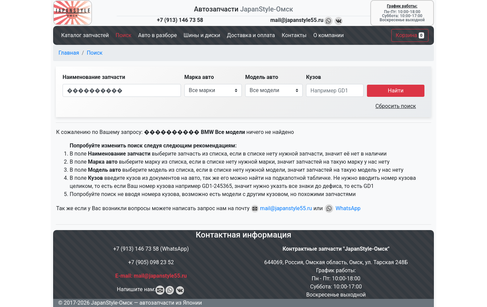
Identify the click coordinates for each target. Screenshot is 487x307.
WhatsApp (342, 208)
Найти (395, 90)
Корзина (410, 35)
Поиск (94, 53)
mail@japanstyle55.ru (281, 208)
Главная (69, 53)
